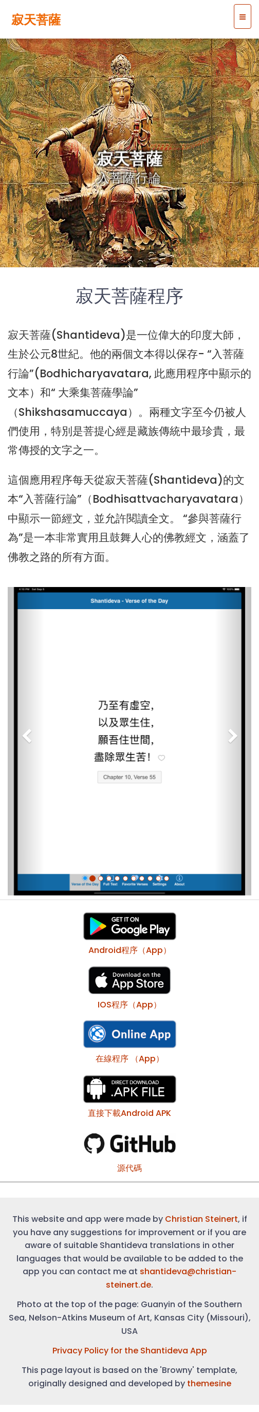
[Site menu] (242, 16)
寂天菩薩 (36, 19)
